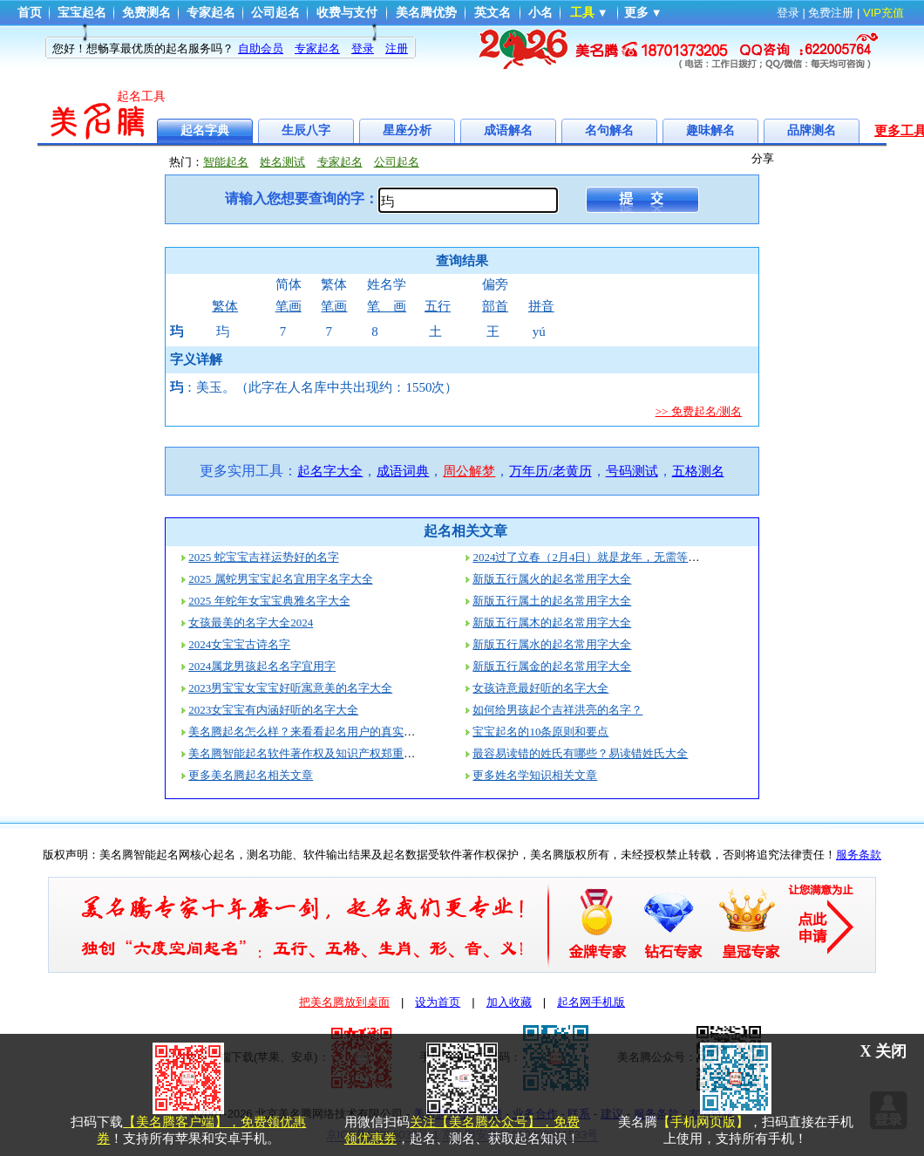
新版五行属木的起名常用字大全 (551, 622)
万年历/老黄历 (550, 471)
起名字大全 (330, 471)
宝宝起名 (82, 12)
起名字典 (204, 130)
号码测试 (632, 471)
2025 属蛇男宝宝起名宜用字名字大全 (280, 578)
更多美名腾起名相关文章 (250, 775)
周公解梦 (469, 471)
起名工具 (141, 96)
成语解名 (508, 130)
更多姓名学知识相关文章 (534, 775)
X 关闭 (883, 1051)
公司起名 (275, 12)
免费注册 (830, 12)
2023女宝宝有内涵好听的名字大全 (273, 709)
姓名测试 (282, 161)
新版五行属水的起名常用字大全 (551, 644)
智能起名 (225, 161)
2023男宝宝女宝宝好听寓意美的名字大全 (290, 687)
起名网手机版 (591, 1002)
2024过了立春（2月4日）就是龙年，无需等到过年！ (602, 557)
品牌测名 (811, 130)
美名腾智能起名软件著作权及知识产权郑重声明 (307, 753)
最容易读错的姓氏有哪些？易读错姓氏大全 (580, 753)
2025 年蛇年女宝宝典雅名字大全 (269, 600)
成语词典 (403, 471)
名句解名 (609, 130)
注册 (396, 48)
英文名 (492, 12)
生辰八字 (306, 130)
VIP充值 (883, 12)
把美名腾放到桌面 (344, 1002)
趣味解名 (710, 130)
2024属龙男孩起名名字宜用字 (262, 666)
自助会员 (260, 48)
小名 (540, 12)
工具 (582, 12)
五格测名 (698, 471)
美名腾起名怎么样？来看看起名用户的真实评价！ (313, 731)
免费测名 (146, 12)
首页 (29, 12)
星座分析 (407, 130)
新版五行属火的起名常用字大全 (551, 578)
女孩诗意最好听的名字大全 (540, 687)
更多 (636, 12)
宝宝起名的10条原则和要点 (540, 731)
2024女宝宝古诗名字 (239, 644)
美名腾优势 (426, 12)
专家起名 (211, 12)
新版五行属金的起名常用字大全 (551, 666)
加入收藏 (509, 1002)
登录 (788, 12)
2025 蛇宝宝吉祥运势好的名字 (263, 557)
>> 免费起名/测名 (699, 411)
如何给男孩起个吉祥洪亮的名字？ (557, 709)
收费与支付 (346, 12)
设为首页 (437, 1002)
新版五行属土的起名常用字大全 (551, 600)
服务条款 (858, 854)
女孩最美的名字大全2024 (250, 622)
